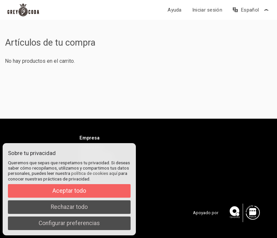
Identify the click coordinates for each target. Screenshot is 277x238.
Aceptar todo (69, 190)
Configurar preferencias (69, 223)
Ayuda (175, 10)
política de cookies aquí (94, 173)
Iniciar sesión (207, 10)
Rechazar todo (69, 207)
